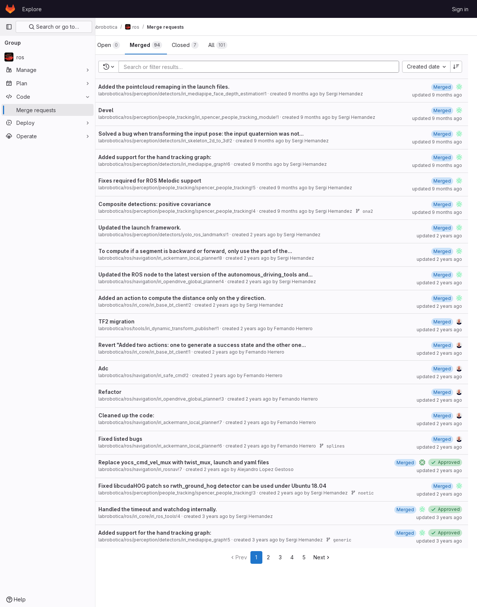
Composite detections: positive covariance (166, 204)
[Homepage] (10, 9)
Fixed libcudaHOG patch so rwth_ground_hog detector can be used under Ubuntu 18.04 (224, 486)
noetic (374, 493)
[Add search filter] (267, 66)
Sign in (460, 9)
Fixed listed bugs (132, 439)
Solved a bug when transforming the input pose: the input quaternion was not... (213, 133)
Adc (115, 368)
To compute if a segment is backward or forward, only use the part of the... (207, 251)
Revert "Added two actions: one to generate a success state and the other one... (214, 345)
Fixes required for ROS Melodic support (161, 180)
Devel (117, 110)
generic (350, 540)
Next (328, 557)
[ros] (47, 57)
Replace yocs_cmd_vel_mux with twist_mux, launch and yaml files (195, 462)
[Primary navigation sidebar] (9, 27)
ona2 (376, 211)
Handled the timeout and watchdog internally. (169, 509)
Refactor (121, 392)
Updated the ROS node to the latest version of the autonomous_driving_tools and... (217, 274)
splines (344, 446)
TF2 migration (128, 321)
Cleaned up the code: (138, 415)
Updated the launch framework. (151, 227)
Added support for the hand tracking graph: (166, 157)
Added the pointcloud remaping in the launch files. (175, 86)
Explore (32, 9)
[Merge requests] (47, 110)
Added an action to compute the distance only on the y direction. (194, 298)
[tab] (120, 45)
